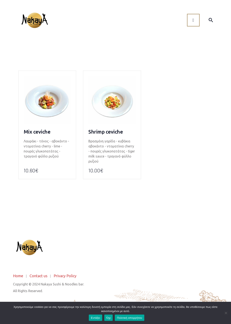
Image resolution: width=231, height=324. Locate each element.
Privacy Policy (65, 276)
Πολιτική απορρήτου (129, 317)
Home (18, 276)
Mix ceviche (37, 132)
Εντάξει (95, 317)
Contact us (38, 276)
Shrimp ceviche (105, 132)
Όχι (108, 317)
